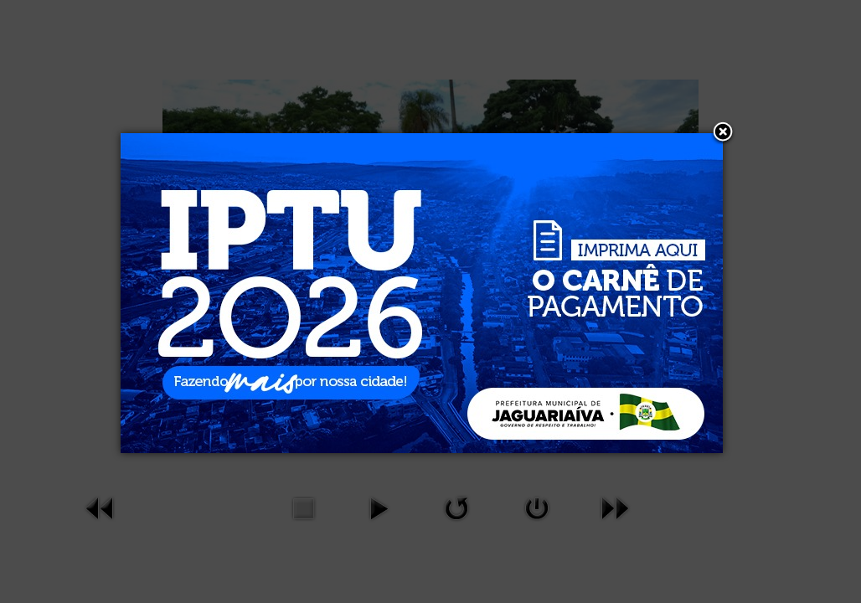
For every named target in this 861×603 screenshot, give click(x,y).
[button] (722, 133)
